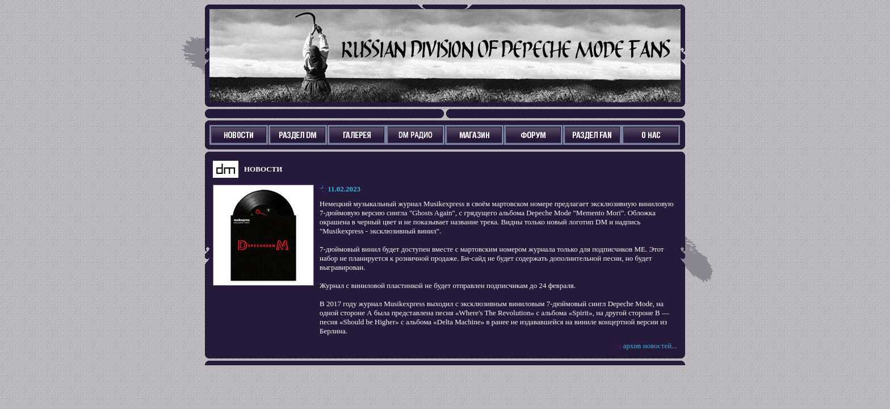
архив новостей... (650, 345)
